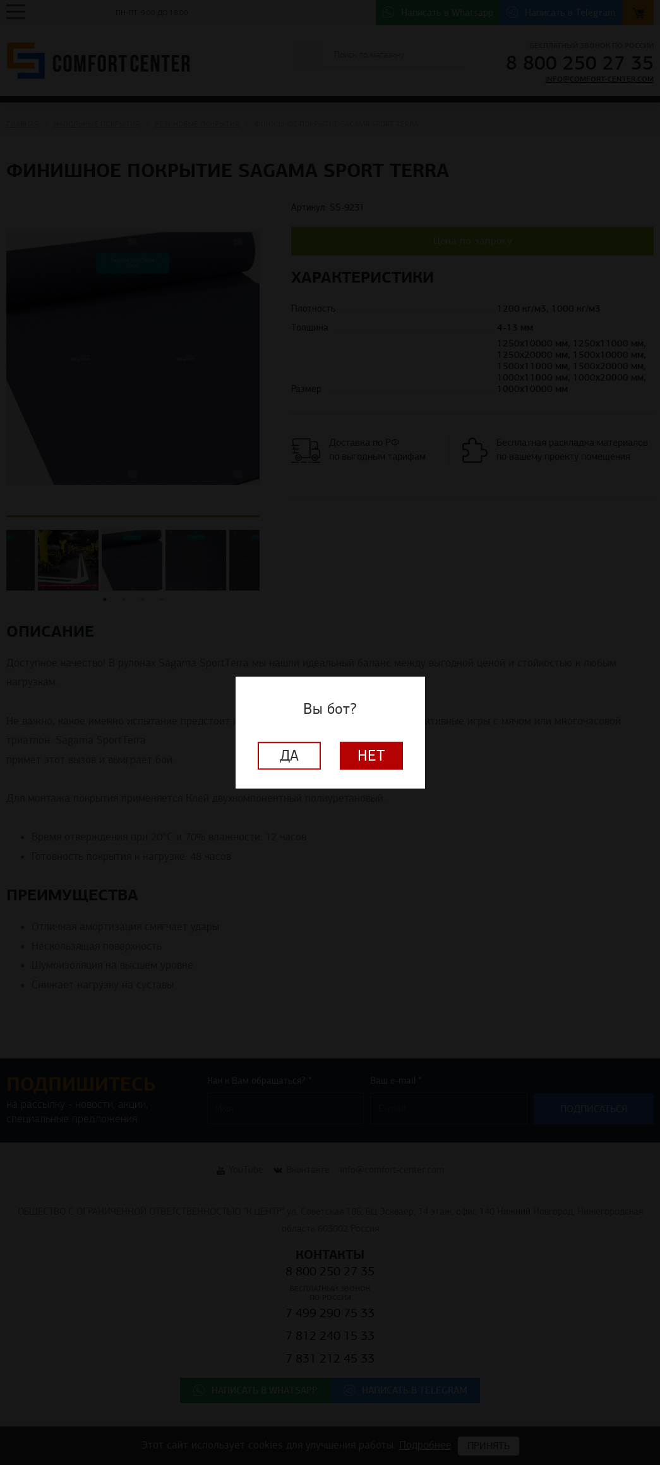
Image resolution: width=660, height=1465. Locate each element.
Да (289, 755)
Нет (371, 755)
